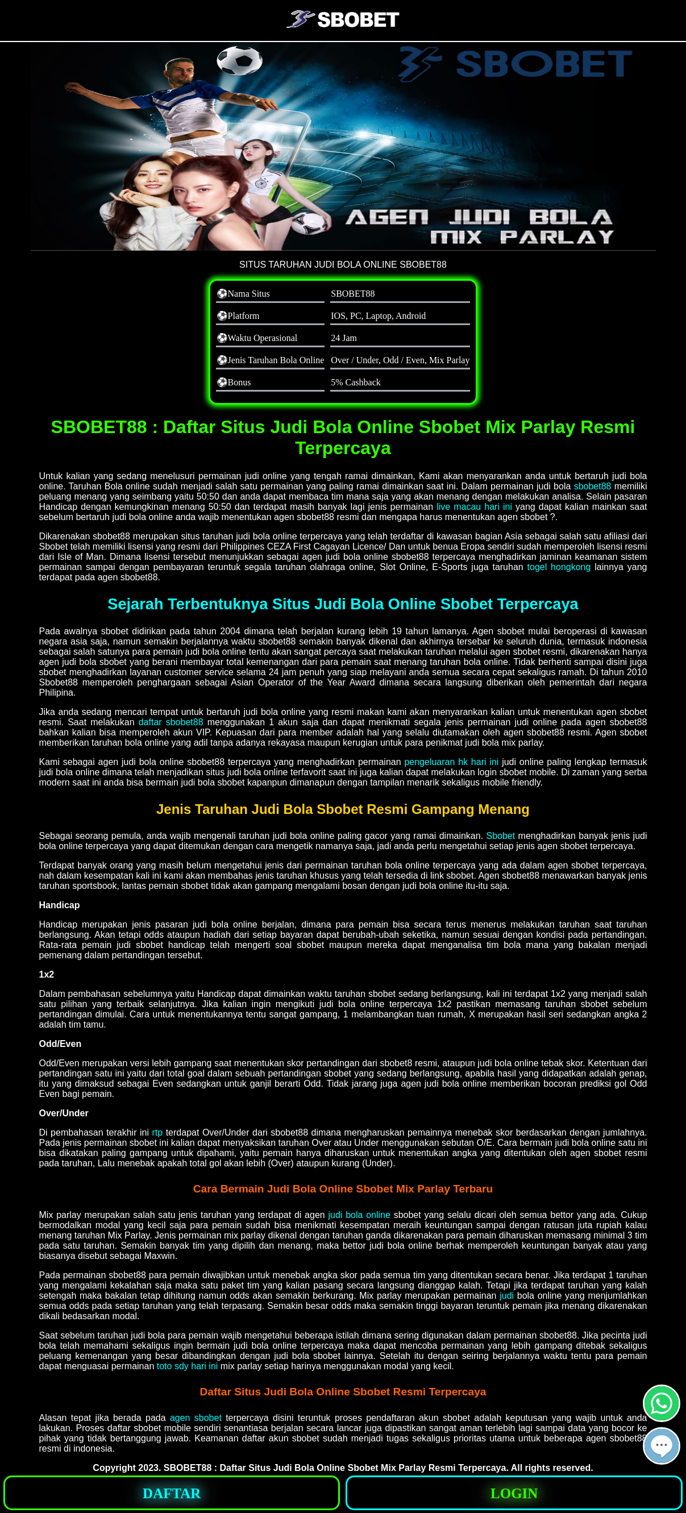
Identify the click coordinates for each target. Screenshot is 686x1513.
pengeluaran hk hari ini (451, 762)
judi (507, 1295)
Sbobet (500, 836)
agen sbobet (196, 1418)
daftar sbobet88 (171, 722)
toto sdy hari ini (187, 1366)
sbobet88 (593, 486)
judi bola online (359, 1215)
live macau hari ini (474, 507)
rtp (157, 1132)
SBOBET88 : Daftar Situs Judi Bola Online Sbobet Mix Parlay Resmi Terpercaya (335, 1468)
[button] (662, 1446)
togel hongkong (559, 567)
